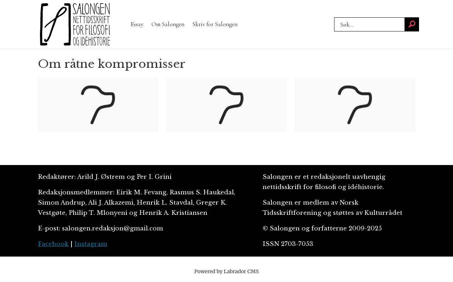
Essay (137, 24)
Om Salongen (167, 24)
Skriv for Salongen (214, 24)
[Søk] (412, 24)
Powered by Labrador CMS (226, 271)
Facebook (53, 244)
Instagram (90, 244)
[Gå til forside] (75, 24)
